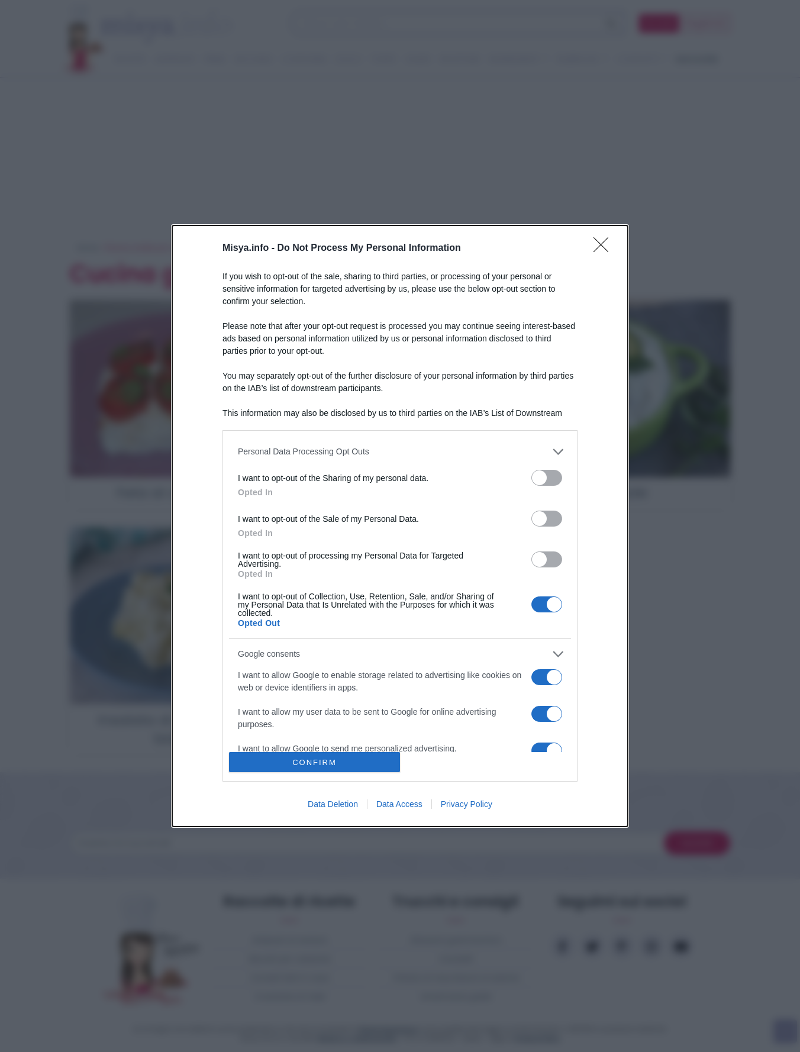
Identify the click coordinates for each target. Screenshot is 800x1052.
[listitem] (400, 452)
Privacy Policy (466, 804)
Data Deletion (333, 804)
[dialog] (400, 526)
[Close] (604, 248)
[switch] (546, 478)
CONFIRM (314, 762)
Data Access (399, 804)
